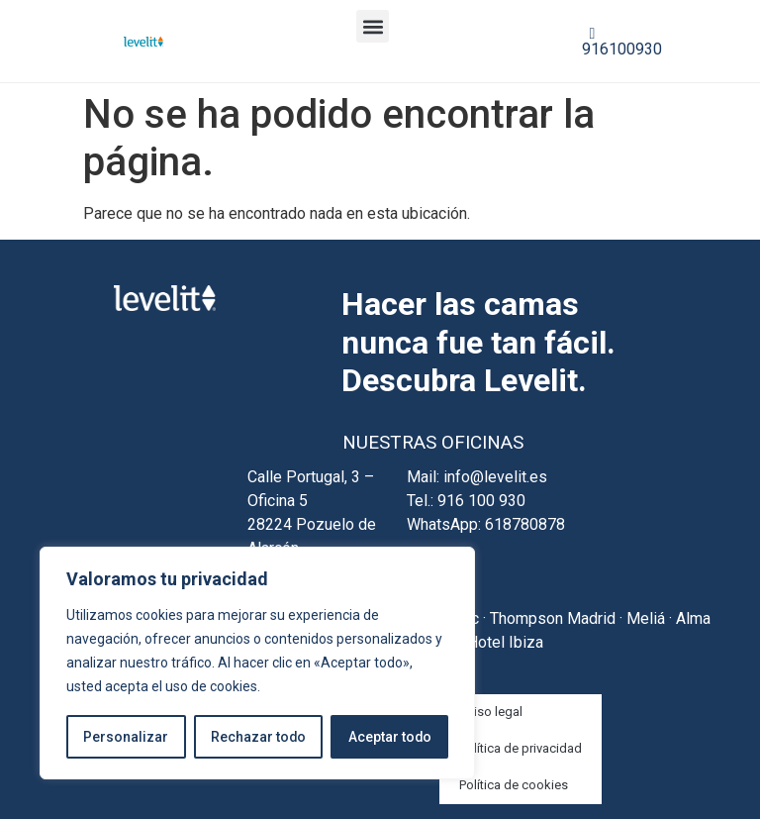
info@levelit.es (495, 476)
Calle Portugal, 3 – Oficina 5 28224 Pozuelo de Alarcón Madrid (311, 524)
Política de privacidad (520, 748)
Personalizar (125, 737)
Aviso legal (490, 711)
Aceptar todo (389, 737)
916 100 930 (481, 500)
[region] (257, 663)
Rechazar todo (258, 737)
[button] (372, 26)
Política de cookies (513, 784)
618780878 (525, 524)
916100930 (622, 42)
